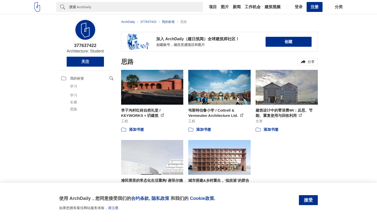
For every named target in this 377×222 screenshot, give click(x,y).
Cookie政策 (202, 198)
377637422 (85, 45)
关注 (85, 61)
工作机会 (253, 7)
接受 (308, 200)
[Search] (136, 7)
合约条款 (140, 198)
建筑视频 (273, 7)
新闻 (237, 7)
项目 (213, 7)
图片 (225, 7)
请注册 (113, 208)
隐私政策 (160, 198)
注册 (315, 7)
